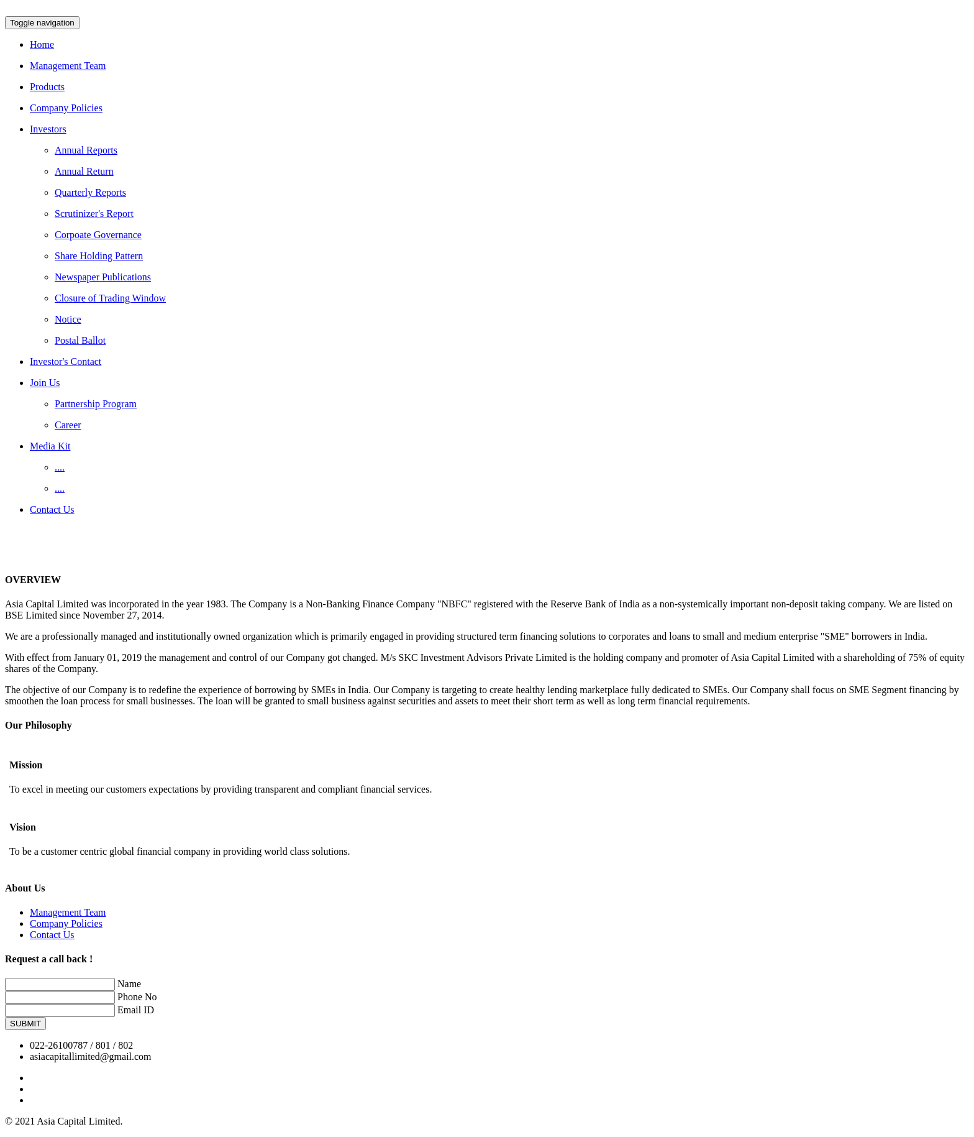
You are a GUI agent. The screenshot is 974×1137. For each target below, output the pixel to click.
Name (129, 983)
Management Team (68, 912)
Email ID (135, 1010)
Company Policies (66, 923)
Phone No (137, 997)
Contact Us (52, 934)
